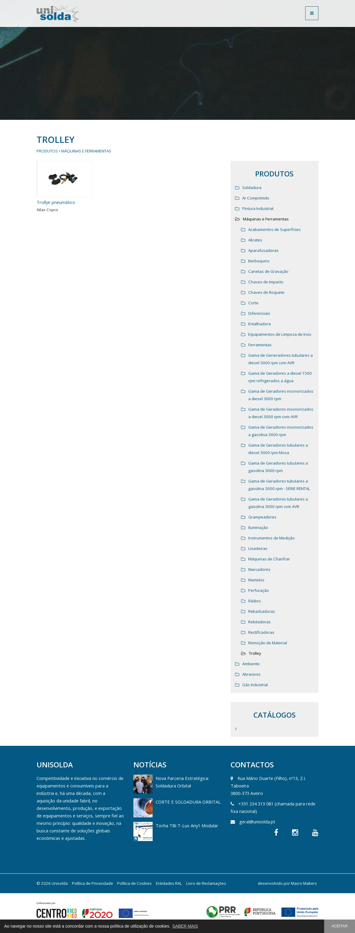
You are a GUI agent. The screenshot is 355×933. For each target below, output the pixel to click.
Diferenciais (259, 313)
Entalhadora (259, 323)
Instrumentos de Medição (271, 538)
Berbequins (259, 261)
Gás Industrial (255, 684)
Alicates (255, 240)
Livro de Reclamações (206, 883)
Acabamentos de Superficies (274, 229)
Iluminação (258, 527)
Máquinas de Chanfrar (269, 559)
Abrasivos (251, 674)
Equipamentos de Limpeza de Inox (279, 334)
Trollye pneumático (56, 202)
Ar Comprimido (255, 198)
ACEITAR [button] (340, 926)
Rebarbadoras (261, 611)
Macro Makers (304, 883)
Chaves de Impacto (265, 282)
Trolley (255, 653)
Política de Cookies (134, 883)
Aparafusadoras (263, 250)
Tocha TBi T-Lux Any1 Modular (187, 825)
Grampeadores (262, 517)
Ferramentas (260, 344)
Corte (253, 303)
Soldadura (251, 187)
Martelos (256, 580)
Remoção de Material (267, 642)
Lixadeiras (257, 548)
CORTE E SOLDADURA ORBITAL (188, 802)
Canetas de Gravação (268, 271)
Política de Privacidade (92, 883)
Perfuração (258, 590)
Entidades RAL (169, 883)
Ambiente (251, 663)
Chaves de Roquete (266, 292)
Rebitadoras (259, 621)
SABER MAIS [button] (185, 926)
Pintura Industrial (257, 208)
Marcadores (259, 569)
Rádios (254, 601)
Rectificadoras (261, 632)
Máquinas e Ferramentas (86, 151)
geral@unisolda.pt (257, 822)
